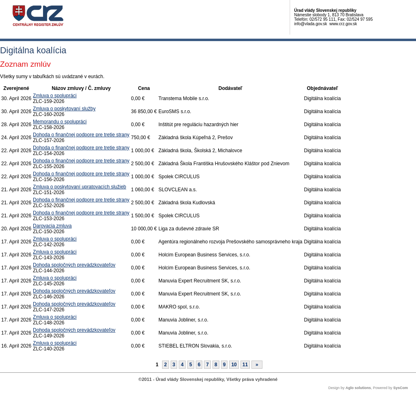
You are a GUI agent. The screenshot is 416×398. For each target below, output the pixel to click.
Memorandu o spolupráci (60, 122)
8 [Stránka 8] (215, 364)
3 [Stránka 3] (174, 364)
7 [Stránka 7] (207, 364)
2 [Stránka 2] (165, 364)
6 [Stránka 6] (199, 364)
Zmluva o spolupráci (54, 95)
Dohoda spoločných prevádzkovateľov (74, 265)
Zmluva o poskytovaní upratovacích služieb (79, 187)
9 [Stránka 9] (224, 364)
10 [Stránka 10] (233, 364)
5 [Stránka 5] (190, 364)
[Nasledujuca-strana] (256, 365)
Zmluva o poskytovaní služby (64, 109)
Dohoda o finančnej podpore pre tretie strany (81, 135)
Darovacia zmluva (52, 226)
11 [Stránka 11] (245, 364)
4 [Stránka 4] (182, 364)
